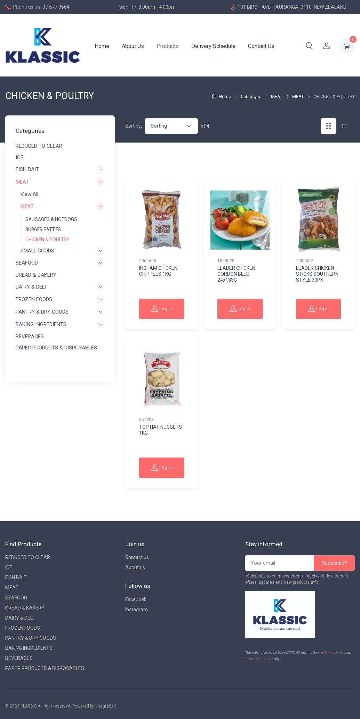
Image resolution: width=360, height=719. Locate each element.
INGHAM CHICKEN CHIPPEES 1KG (158, 271)
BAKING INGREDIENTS (29, 648)
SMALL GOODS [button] (37, 251)
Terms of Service (258, 659)
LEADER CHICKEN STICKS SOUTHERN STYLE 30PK (317, 274)
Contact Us (261, 46)
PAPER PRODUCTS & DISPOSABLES (56, 348)
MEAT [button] (22, 182)
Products (168, 46)
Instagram (136, 609)
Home (102, 46)
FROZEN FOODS (22, 628)
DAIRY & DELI (19, 618)
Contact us (137, 557)
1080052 (304, 260)
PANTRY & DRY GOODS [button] (42, 312)
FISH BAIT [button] (27, 169)
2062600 (147, 260)
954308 (146, 419)
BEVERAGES (30, 336)
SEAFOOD (16, 597)
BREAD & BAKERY (36, 275)
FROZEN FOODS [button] (34, 299)
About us (135, 567)
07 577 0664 (56, 7)
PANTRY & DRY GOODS (30, 638)
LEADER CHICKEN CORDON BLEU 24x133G (236, 274)
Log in (161, 308)
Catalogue (251, 96)
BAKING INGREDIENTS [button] (41, 325)
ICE (19, 157)
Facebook (135, 599)
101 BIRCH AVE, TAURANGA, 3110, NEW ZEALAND (288, 7)
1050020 (225, 260)
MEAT (276, 96)
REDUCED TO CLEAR (39, 146)
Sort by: (133, 126)
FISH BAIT (16, 577)
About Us (133, 46)
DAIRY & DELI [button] (31, 287)
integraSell (105, 706)
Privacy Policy (334, 652)
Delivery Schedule (213, 46)
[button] (309, 46)
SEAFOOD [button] (27, 263)
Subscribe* (334, 563)
